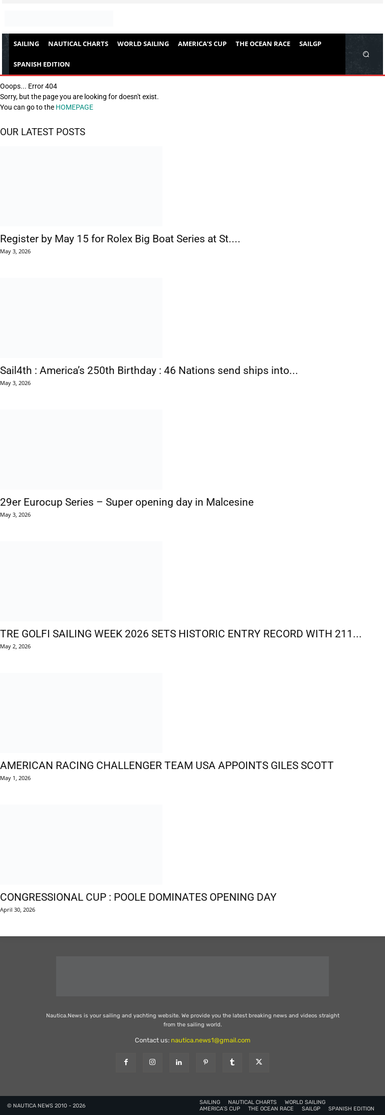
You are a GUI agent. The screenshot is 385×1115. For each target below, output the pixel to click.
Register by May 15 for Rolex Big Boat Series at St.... (120, 239)
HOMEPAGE (74, 107)
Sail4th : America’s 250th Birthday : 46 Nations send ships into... (149, 370)
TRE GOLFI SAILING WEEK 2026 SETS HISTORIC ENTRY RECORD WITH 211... (181, 634)
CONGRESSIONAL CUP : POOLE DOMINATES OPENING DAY (138, 897)
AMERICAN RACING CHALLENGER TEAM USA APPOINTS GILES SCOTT (167, 766)
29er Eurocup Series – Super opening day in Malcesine (127, 502)
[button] (366, 54)
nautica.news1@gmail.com (211, 1040)
